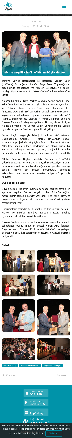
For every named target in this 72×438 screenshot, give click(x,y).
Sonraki (63, 375)
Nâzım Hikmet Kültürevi (30, 365)
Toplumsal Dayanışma (52, 365)
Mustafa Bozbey (9, 365)
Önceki (8, 375)
